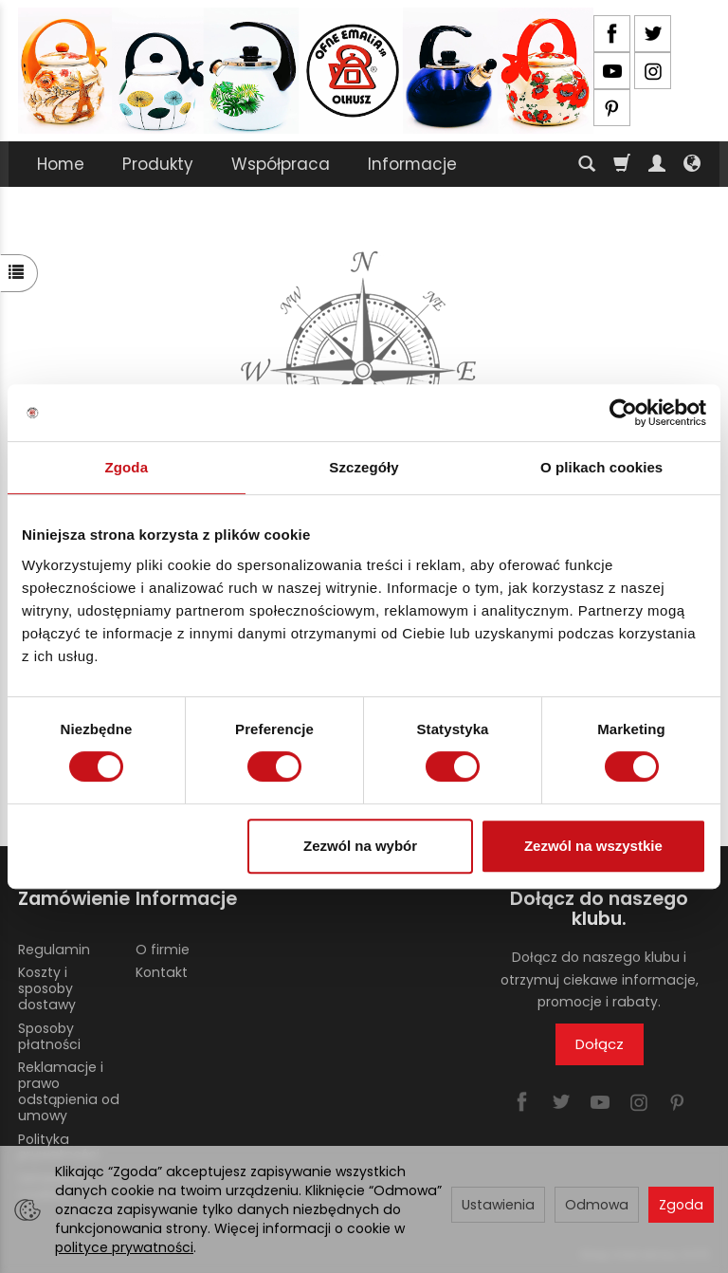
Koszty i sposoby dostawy (47, 988)
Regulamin (54, 948)
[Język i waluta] (692, 164)
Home (60, 164)
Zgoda (681, 1204)
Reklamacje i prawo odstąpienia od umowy (68, 1091)
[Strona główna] (305, 71)
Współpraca (280, 164)
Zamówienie (70, 899)
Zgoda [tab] (127, 467)
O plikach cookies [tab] (601, 467)
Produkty (157, 164)
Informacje (412, 164)
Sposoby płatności (49, 1035)
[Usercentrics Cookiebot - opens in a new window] (623, 412)
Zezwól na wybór (360, 846)
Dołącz (599, 1044)
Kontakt (162, 972)
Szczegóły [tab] (363, 467)
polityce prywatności (124, 1247)
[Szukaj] (587, 164)
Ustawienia (498, 1204)
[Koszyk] (622, 164)
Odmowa (596, 1204)
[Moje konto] (657, 164)
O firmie (163, 948)
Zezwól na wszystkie (593, 846)
